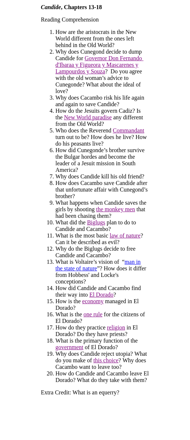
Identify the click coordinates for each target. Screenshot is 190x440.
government (69, 347)
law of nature (125, 235)
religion (116, 327)
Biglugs (96, 222)
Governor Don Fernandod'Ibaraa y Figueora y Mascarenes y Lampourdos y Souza (99, 64)
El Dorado (101, 295)
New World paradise (88, 117)
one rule (93, 314)
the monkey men (115, 209)
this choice (106, 360)
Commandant (128, 130)
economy (93, 301)
